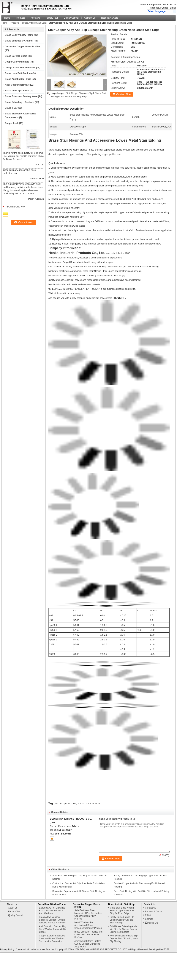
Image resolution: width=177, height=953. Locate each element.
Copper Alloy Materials (17, 61)
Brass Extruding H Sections (19, 102)
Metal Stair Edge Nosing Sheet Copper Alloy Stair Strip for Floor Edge (122, 910)
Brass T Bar (11, 108)
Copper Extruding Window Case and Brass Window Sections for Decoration (52, 938)
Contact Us (89, 18)
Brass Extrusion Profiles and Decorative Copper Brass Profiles (88, 934)
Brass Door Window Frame (19, 35)
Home (7, 18)
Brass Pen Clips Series (17, 90)
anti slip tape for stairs (65, 803)
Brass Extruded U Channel (19, 40)
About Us (35, 18)
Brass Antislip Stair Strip (34, 23)
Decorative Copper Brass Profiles (22, 46)
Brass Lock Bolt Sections (18, 73)
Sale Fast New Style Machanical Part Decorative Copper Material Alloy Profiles (88, 914)
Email (173, 8)
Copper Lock (11, 123)
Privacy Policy (7, 949)
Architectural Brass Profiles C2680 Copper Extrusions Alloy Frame (87, 944)
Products (20, 18)
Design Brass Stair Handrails (20, 67)
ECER (166, 949)
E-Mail (148, 915)
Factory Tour (52, 18)
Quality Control (71, 18)
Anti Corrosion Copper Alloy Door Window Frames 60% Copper (53, 929)
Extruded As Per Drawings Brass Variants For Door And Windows (52, 910)
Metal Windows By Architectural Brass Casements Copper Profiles (88, 925)
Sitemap (149, 919)
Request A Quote (159, 8)
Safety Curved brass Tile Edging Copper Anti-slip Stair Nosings (122, 920)
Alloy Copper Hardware (17, 85)
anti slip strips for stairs (89, 803)
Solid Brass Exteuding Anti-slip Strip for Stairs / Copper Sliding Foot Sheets (123, 929)
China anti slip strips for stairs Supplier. (35, 949)
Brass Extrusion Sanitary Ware (21, 96)
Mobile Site (151, 923)
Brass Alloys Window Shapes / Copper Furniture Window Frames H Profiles (52, 920)
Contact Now (123, 94)
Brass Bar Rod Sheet (16, 56)
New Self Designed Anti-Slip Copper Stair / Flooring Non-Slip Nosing (124, 938)
